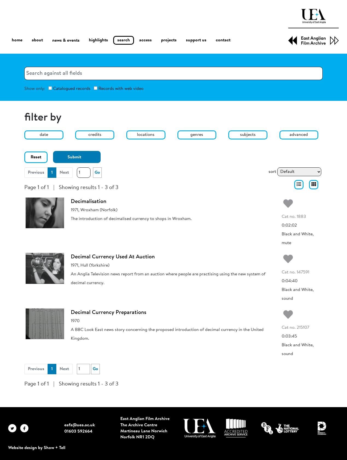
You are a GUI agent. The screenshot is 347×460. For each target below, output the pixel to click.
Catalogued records (69, 88)
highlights (98, 40)
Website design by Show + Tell (36, 448)
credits (94, 135)
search (123, 40)
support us (196, 40)
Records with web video (119, 88)
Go (97, 172)
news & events (66, 40)
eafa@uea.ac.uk (79, 425)
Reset (36, 157)
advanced (299, 135)
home (17, 40)
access (145, 40)
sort (272, 172)
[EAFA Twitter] (14, 428)
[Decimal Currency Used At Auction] (44, 268)
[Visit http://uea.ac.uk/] (199, 428)
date (44, 135)
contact (223, 40)
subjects (248, 135)
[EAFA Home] (313, 27)
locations (145, 135)
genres (196, 135)
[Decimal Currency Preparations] (44, 324)
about (37, 40)
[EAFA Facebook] (25, 428)
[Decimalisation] (44, 213)
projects (169, 40)
